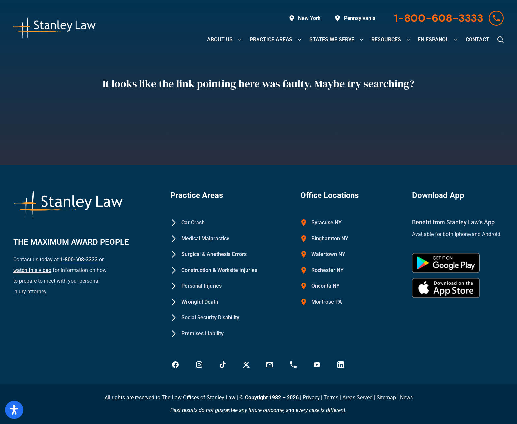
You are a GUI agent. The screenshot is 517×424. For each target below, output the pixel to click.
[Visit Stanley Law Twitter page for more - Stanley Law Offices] (247, 364)
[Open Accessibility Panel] (14, 410)
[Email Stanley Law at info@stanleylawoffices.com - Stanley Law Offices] (270, 364)
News (406, 397)
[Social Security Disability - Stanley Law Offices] (204, 318)
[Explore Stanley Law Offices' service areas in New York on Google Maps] (305, 18)
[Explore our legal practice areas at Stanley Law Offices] (271, 39)
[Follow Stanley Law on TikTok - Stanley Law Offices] (223, 364)
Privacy (311, 397)
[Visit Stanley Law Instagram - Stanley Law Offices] (200, 364)
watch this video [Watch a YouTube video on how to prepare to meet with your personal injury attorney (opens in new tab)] (32, 270)
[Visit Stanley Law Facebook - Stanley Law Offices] (176, 364)
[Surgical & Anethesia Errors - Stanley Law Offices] (208, 254)
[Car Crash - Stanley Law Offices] (187, 223)
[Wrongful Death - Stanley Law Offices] (194, 302)
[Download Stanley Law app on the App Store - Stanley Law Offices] (446, 288)
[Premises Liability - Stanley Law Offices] (197, 334)
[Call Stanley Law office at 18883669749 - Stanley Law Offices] (294, 364)
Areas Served (358, 397)
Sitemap (386, 397)
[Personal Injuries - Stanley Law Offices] (196, 286)
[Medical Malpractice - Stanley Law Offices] (199, 239)
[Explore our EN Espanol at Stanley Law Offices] (433, 39)
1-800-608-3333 (79, 259)
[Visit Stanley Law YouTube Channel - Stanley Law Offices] (317, 364)
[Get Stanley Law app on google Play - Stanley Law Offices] (446, 263)
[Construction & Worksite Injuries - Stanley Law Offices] (213, 270)
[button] (500, 39)
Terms (331, 397)
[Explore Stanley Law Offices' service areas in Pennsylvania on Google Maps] (355, 18)
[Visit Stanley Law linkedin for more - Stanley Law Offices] (341, 364)
